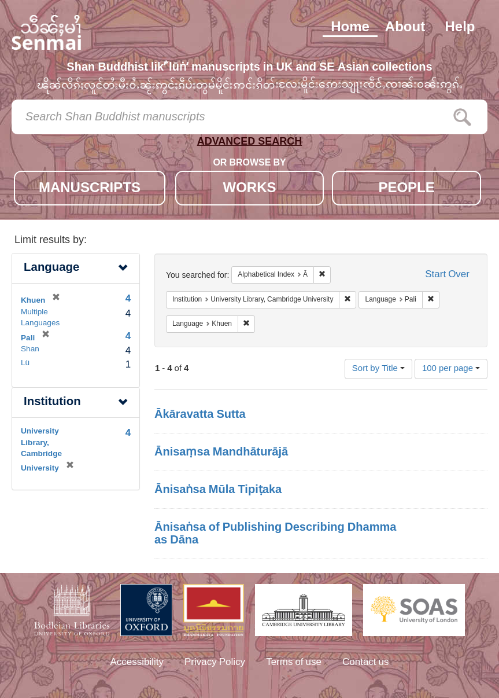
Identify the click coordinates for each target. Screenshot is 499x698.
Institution (52, 403)
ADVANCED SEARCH (249, 144)
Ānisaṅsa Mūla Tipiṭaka (218, 490)
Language (51, 268)
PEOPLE (406, 189)
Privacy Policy (214, 663)
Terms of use (293, 663)
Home (350, 28)
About (405, 28)
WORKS (249, 189)
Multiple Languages (40, 318)
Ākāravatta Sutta (200, 415)
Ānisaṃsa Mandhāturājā (221, 452)
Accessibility (137, 663)
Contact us (365, 663)
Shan (30, 349)
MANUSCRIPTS (90, 189)
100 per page (451, 369)
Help (460, 28)
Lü (25, 363)
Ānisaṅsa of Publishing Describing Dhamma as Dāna (275, 534)
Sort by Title (378, 369)
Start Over (447, 275)
